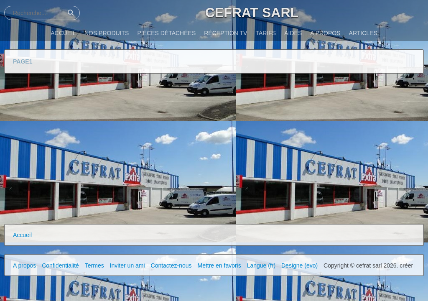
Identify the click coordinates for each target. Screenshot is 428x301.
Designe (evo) (299, 265)
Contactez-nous (171, 265)
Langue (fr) (261, 265)
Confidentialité (60, 265)
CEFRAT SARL (251, 12)
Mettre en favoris (219, 265)
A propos (24, 265)
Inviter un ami (127, 265)
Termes (94, 265)
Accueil (22, 235)
